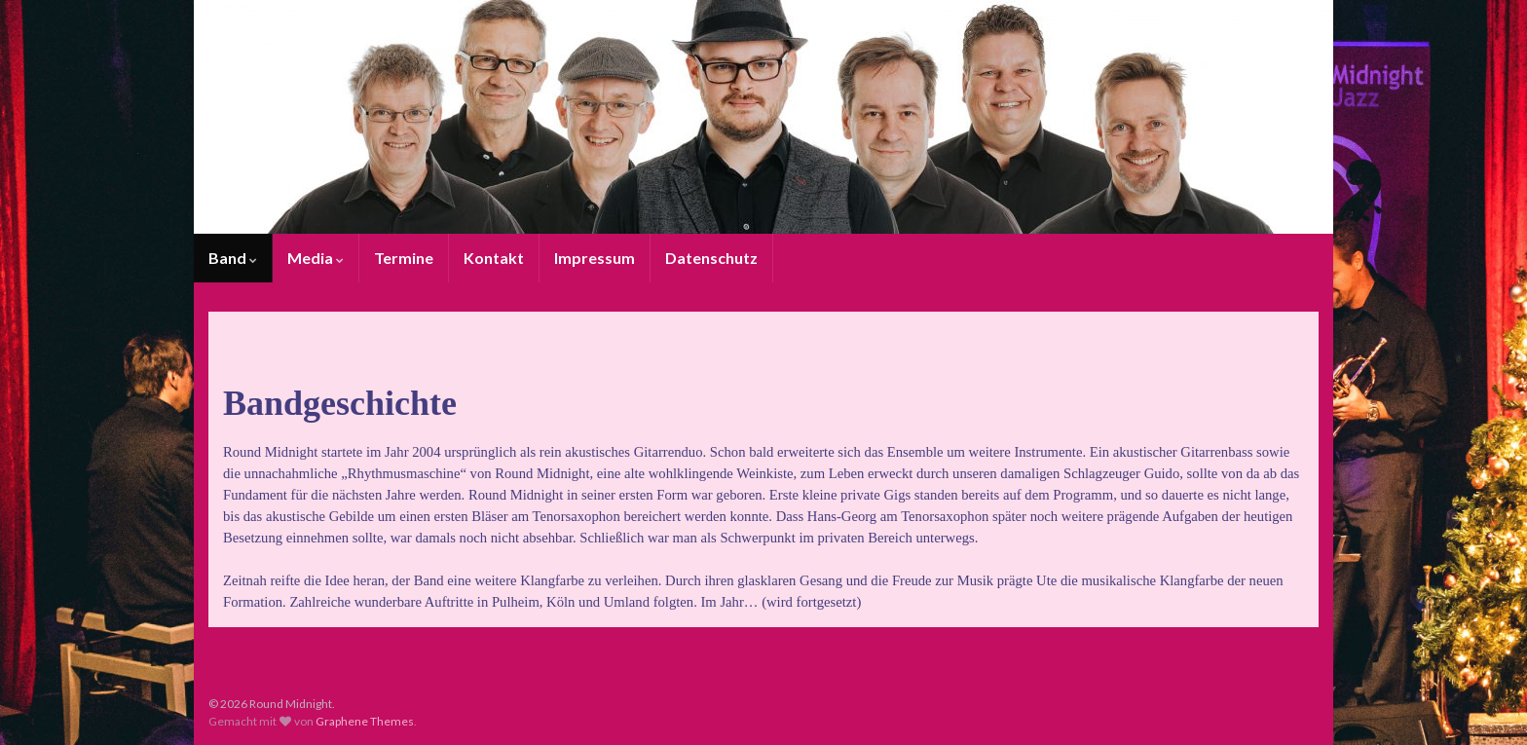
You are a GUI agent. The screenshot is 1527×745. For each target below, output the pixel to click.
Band (232, 257)
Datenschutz (711, 257)
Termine (403, 257)
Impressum (594, 257)
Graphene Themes (365, 721)
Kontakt (494, 257)
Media (315, 257)
